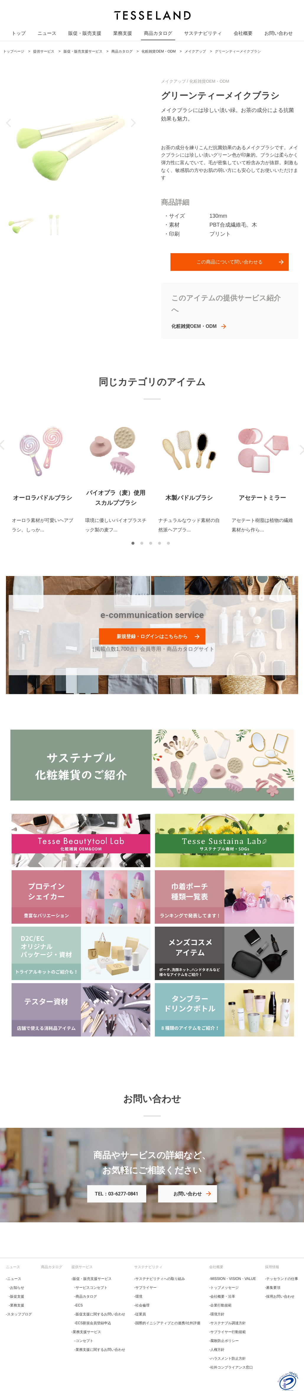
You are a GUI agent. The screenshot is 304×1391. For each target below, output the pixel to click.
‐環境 (138, 1296)
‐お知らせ (16, 1288)
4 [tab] (161, 545)
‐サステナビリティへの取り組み (159, 1279)
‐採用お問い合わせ (280, 1296)
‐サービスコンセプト (91, 1288)
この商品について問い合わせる (229, 261)
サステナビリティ (203, 35)
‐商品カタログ (85, 1296)
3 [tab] (152, 545)
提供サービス (82, 1267)
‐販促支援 (16, 1296)
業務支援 (122, 35)
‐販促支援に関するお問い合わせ (99, 1314)
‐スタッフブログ (19, 1314)
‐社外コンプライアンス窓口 (231, 1367)
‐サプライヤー (145, 1288)
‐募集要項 (272, 1288)
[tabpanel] (42, 476)
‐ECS (78, 1305)
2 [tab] (143, 545)
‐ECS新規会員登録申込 (92, 1323)
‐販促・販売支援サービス (91, 1279)
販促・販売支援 (84, 35)
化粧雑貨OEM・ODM (194, 326)
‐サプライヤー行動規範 (227, 1332)
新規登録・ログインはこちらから (152, 636)
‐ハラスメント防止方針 (227, 1358)
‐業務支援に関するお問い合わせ (99, 1350)
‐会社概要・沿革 (222, 1296)
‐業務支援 (16, 1305)
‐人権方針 (217, 1350)
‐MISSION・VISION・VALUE (232, 1279)
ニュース (47, 35)
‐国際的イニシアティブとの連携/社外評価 (167, 1323)
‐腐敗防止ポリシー (224, 1341)
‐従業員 (140, 1314)
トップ (19, 35)
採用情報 (272, 1267)
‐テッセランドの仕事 (281, 1279)
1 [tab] (134, 545)
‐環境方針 (217, 1314)
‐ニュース (13, 1279)
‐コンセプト (83, 1341)
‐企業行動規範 (220, 1305)
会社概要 (243, 35)
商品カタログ (158, 35)
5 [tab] (170, 545)
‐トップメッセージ (224, 1288)
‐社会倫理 (141, 1305)
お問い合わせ (278, 35)
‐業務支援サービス (86, 1332)
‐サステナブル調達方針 (227, 1323)
